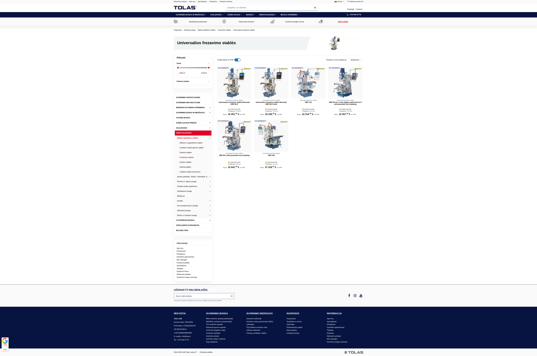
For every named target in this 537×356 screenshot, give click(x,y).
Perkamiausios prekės (294, 327)
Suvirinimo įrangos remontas (187, 277)
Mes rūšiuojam (182, 260)
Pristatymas (213, 1)
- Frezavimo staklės (186, 157)
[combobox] (272, 8)
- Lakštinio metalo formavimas (189, 172)
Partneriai (330, 333)
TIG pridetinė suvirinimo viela (256, 327)
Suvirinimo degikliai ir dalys (215, 330)
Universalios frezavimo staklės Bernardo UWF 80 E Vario (271, 103)
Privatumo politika (183, 263)
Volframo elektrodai (253, 330)
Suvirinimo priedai (212, 336)
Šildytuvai (181, 196)
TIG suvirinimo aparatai (214, 324)
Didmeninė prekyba (180, 1)
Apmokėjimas (202, 1)
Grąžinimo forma (183, 271)
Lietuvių (339, 1)
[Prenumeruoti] (231, 296)
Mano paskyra (292, 330)
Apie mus (192, 1)
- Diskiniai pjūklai (185, 167)
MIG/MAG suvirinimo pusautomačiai (219, 322)
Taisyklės (180, 269)
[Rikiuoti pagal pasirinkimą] (355, 60)
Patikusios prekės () (355, 1)
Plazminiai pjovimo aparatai (216, 327)
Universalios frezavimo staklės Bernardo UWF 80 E (234, 103)
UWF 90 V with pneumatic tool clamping (234, 155)
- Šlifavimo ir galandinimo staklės (190, 143)
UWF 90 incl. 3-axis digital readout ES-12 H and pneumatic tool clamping (345, 103)
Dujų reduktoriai (211, 342)
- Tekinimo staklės (185, 152)
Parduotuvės (181, 251)
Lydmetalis (250, 324)
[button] (191, 14)
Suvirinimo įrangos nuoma (294, 22)
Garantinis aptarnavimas (185, 257)
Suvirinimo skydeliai (213, 333)
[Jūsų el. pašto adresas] (201, 296)
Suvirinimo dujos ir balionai (215, 339)
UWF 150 (271, 155)
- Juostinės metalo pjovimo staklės (191, 148)
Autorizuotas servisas (246, 22)
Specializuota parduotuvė (198, 22)
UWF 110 (308, 102)
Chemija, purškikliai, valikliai (256, 333)
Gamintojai (290, 324)
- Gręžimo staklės (185, 162)
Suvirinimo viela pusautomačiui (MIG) (259, 322)
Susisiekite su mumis (294, 322)
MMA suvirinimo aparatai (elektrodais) (219, 319)
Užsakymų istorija (293, 333)
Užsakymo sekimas (226, 1)
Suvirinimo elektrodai (253, 319)
